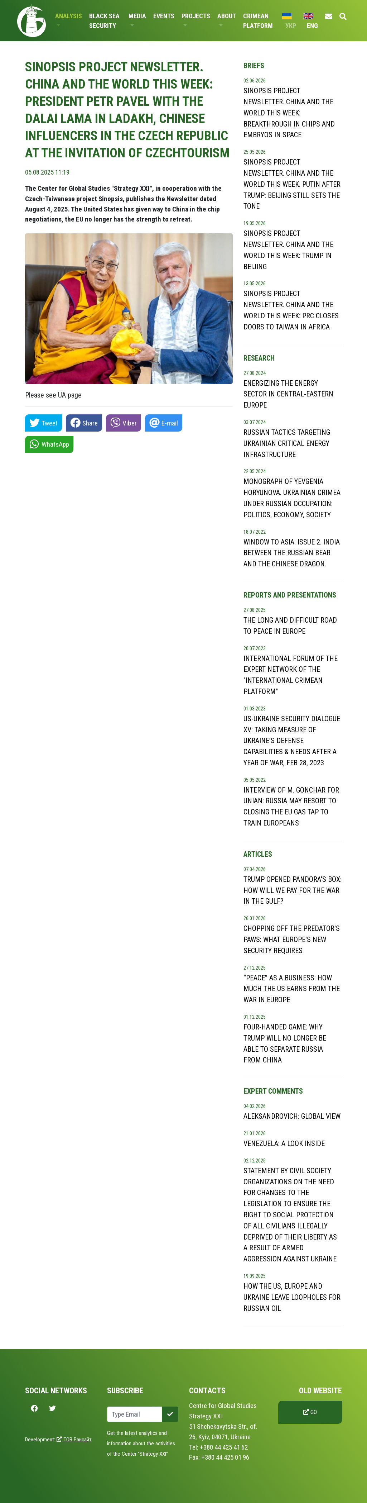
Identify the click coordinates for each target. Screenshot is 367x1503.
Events (163, 16)
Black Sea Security (104, 20)
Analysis (68, 16)
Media (137, 16)
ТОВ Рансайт (74, 1439)
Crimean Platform (258, 20)
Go (310, 1412)
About (226, 16)
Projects (196, 16)
